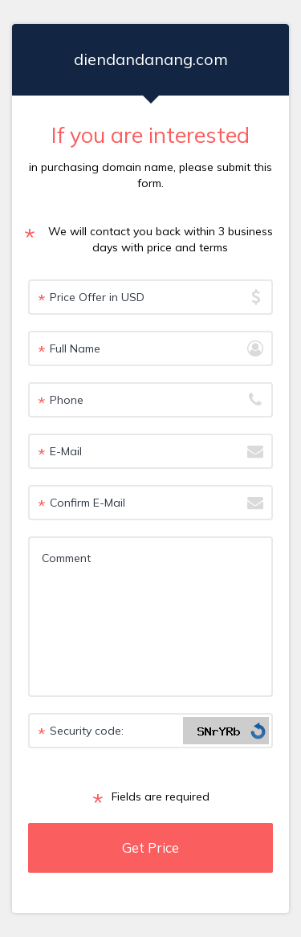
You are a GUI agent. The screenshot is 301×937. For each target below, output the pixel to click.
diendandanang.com (151, 59)
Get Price (150, 847)
